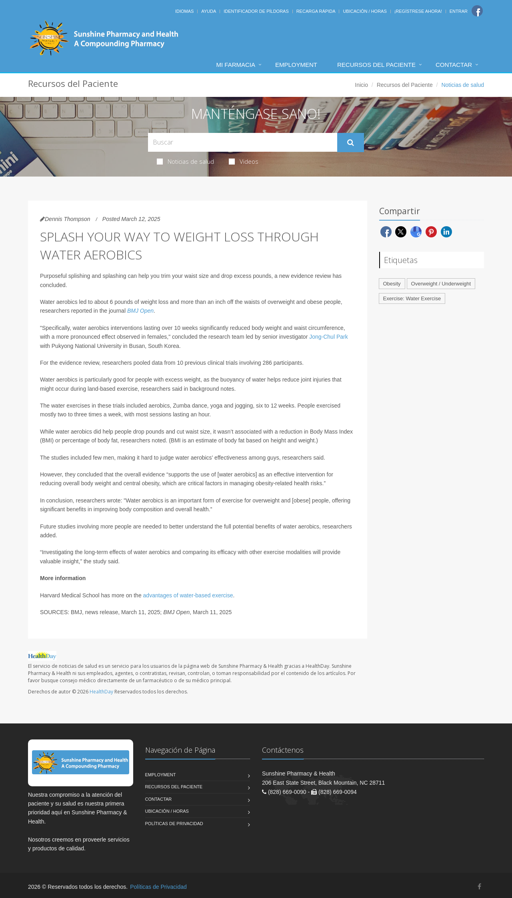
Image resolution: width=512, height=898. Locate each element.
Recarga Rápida (316, 11)
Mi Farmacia (235, 64)
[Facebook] (477, 10)
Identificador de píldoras (256, 11)
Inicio (361, 85)
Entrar (459, 11)
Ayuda (208, 11)
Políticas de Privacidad (174, 823)
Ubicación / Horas (364, 11)
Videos (243, 161)
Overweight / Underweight (441, 284)
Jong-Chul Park (328, 336)
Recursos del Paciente (376, 64)
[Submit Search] (350, 142)
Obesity (392, 284)
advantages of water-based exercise (188, 595)
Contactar (454, 64)
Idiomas (184, 11)
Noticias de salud (185, 161)
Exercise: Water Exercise (412, 298)
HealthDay (101, 691)
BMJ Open (140, 310)
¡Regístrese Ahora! (418, 11)
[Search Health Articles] (242, 142)
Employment (296, 64)
